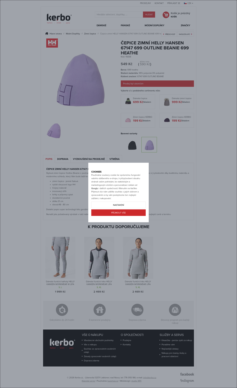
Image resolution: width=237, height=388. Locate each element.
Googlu (94, 199)
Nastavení (118, 215)
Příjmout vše (118, 223)
